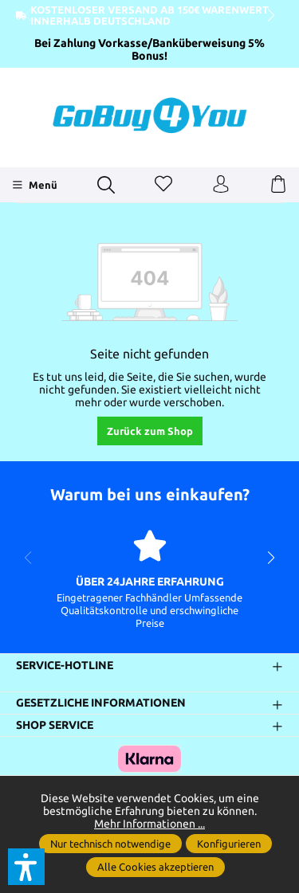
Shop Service (54, 724)
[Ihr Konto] (221, 184)
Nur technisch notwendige (110, 843)
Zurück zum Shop (150, 431)
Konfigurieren (229, 843)
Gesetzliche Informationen (101, 703)
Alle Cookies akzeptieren (155, 866)
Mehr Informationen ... (149, 823)
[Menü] (34, 184)
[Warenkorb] (278, 184)
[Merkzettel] (163, 184)
